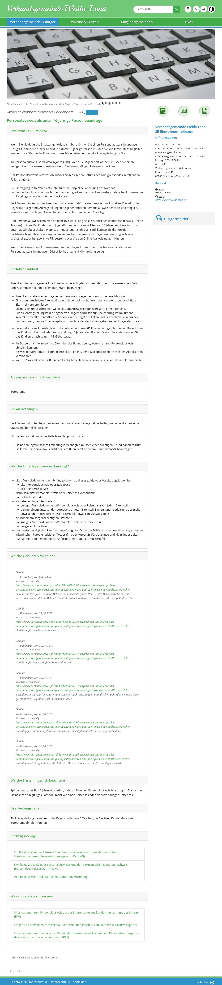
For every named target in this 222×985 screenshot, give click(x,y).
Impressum (36, 981)
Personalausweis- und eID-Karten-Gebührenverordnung (51, 877)
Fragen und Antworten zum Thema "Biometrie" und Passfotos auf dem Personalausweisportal (75, 925)
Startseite (35, 104)
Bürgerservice (81, 104)
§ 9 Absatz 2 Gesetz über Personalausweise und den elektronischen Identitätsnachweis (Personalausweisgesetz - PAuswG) (71, 867)
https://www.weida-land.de (171, 200)
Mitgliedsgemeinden (137, 21)
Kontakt (16, 981)
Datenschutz (58, 981)
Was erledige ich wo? (100, 104)
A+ (203, 9)
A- (196, 9)
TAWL (189, 21)
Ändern (91, 112)
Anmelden (81, 981)
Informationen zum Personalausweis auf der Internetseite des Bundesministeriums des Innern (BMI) (76, 914)
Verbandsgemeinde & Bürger (33, 21)
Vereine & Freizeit (85, 21)
